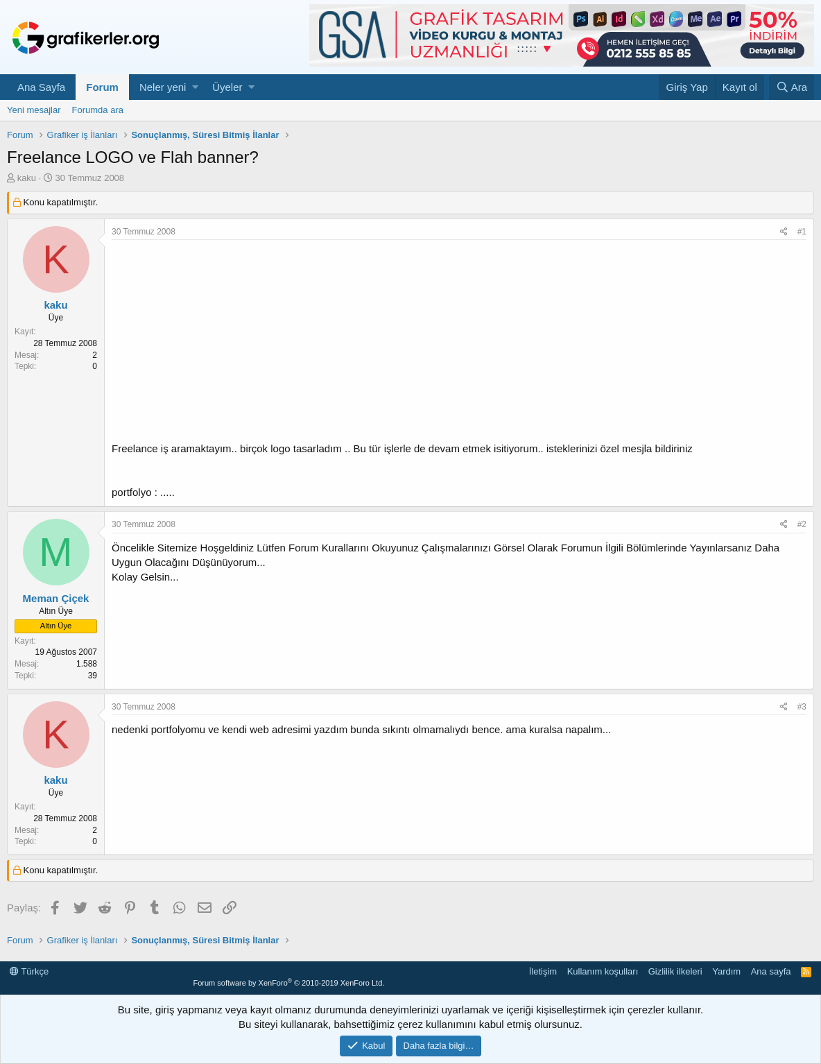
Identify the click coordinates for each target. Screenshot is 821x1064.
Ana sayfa (771, 971)
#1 (801, 232)
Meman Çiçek (56, 598)
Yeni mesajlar (34, 110)
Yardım (726, 971)
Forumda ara (97, 110)
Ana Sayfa (41, 87)
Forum (102, 87)
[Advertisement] (459, 344)
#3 (801, 707)
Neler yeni (163, 87)
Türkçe (29, 971)
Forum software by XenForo (288, 983)
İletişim (543, 971)
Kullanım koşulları (603, 971)
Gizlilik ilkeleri (675, 971)
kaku (26, 178)
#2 (801, 524)
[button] (195, 87)
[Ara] (791, 87)
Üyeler (227, 87)
